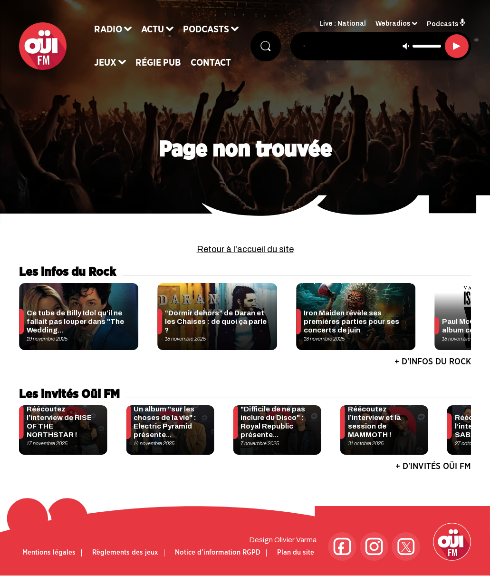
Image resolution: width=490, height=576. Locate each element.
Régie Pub (158, 63)
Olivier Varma (295, 540)
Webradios (393, 24)
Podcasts (206, 29)
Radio (108, 29)
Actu (152, 29)
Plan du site (295, 552)
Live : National (342, 24)
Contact (211, 63)
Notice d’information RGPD (217, 552)
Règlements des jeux (125, 552)
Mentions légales (49, 552)
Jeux (105, 63)
